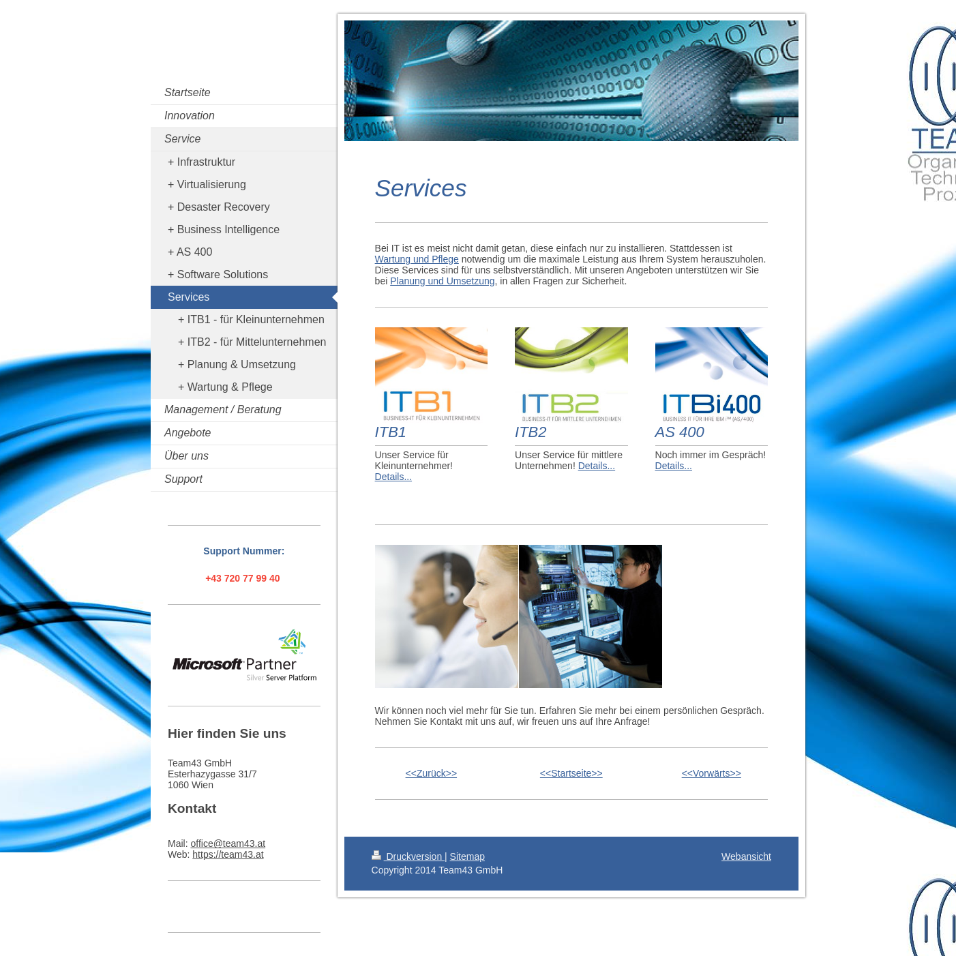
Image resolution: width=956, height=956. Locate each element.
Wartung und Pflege (417, 259)
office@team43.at (227, 843)
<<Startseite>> (571, 773)
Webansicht (746, 856)
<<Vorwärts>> (711, 773)
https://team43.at (227, 854)
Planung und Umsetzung (442, 280)
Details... (393, 476)
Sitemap (467, 856)
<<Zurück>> (432, 773)
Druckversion (408, 856)
